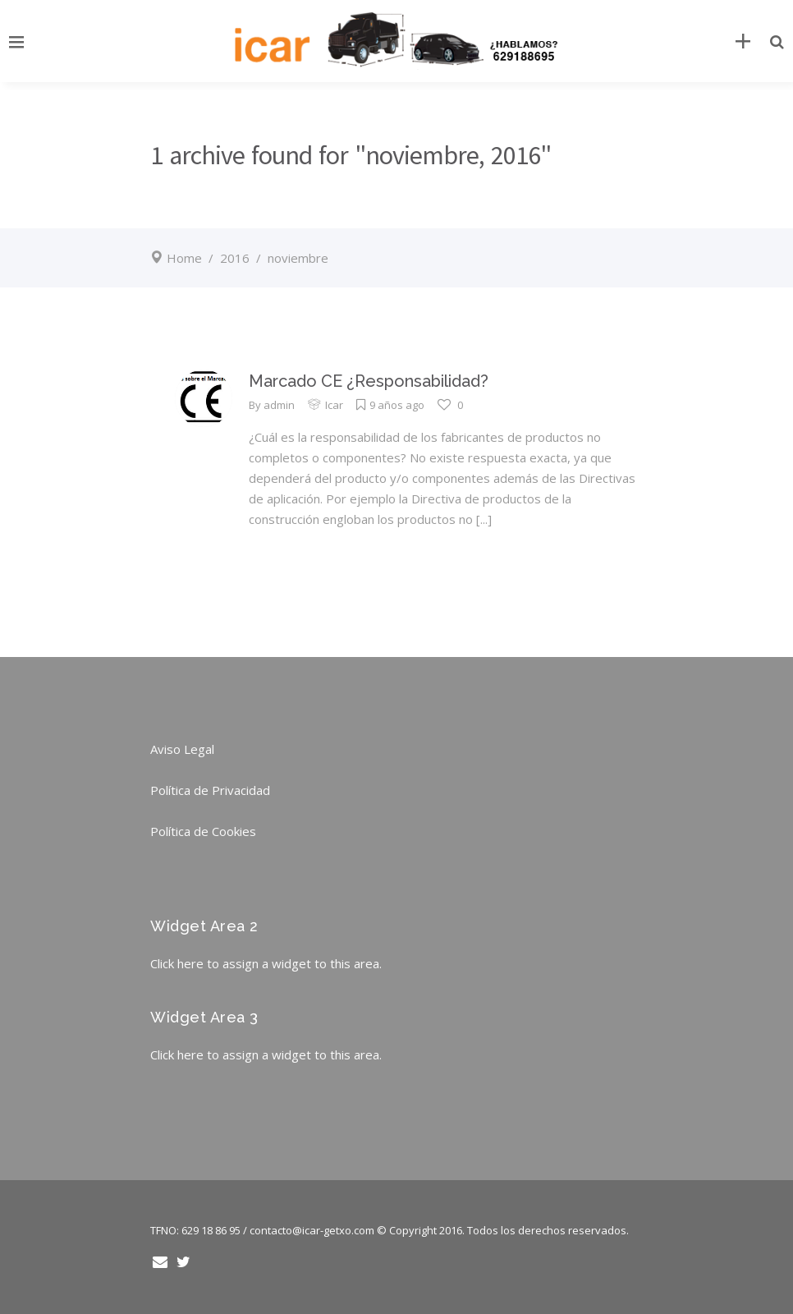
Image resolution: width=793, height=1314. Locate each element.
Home (184, 258)
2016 (235, 258)
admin (279, 404)
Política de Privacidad (210, 790)
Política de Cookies (203, 831)
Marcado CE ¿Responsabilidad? (368, 381)
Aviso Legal (182, 749)
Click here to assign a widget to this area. (266, 963)
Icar (334, 404)
